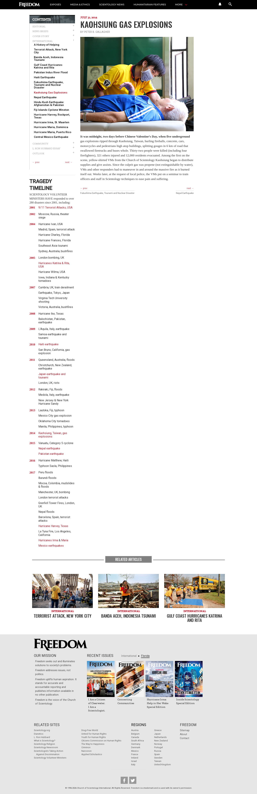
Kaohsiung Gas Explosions (50, 92)
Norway (158, 744)
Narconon (86, 751)
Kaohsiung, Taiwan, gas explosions (52, 434)
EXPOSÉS (55, 4)
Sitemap (185, 730)
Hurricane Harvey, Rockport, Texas (52, 116)
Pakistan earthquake (51, 453)
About (183, 734)
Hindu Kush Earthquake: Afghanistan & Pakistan (49, 103)
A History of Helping (46, 45)
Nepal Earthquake (45, 97)
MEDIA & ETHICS (80, 4)
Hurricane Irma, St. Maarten (51, 122)
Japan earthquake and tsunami (51, 375)
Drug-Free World (89, 730)
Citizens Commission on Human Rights (101, 740)
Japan (157, 733)
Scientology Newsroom (46, 747)
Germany (135, 744)
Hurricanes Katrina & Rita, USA (54, 264)
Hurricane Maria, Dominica (51, 127)
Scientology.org (42, 730)
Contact (184, 738)
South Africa (137, 740)
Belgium (135, 733)
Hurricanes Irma (48, 540)
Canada (135, 737)
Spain (157, 754)
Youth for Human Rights (93, 737)
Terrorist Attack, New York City (50, 51)
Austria (134, 730)
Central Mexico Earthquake (51, 137)
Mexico (135, 751)
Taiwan (157, 761)
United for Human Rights (94, 733)
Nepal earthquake (49, 448)
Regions (138, 725)
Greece (158, 730)
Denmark (135, 747)
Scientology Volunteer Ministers (50, 757)
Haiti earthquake (48, 344)
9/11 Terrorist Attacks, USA (55, 207)
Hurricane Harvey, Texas (53, 526)
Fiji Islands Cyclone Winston (51, 110)
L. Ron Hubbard (42, 737)
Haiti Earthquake (44, 77)
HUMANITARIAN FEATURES (150, 4)
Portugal (158, 747)
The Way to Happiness (92, 744)
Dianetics (38, 733)
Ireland (134, 757)
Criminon (85, 747)
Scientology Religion (44, 744)
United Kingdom (162, 764)
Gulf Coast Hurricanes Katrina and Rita (48, 66)
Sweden (158, 757)
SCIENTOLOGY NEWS (111, 4)
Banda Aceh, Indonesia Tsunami (48, 58)
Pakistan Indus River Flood (51, 72)
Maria (64, 540)
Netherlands (160, 737)
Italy (133, 764)
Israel (134, 761)
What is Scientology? (44, 740)
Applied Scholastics (91, 754)
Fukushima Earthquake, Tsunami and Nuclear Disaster (49, 85)
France (134, 754)
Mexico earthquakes (51, 545)
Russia (157, 751)
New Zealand (161, 740)
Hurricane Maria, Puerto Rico (52, 132)
